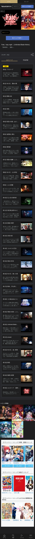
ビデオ (8, 1)
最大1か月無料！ (27, 6)
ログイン (16, 6)
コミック (26, 1)
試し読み (7, 465)
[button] (31, 457)
